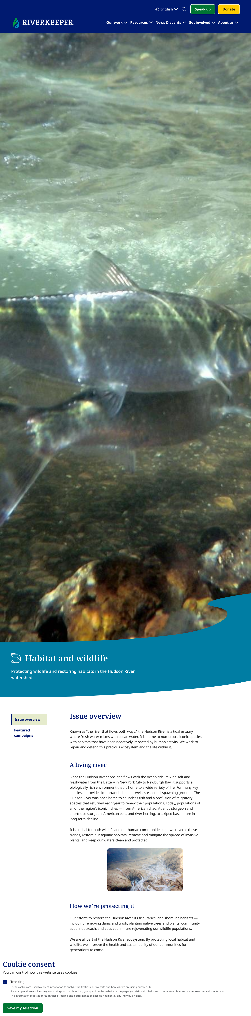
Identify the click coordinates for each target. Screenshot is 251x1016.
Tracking (17, 981)
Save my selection (22, 1008)
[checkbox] (5, 981)
